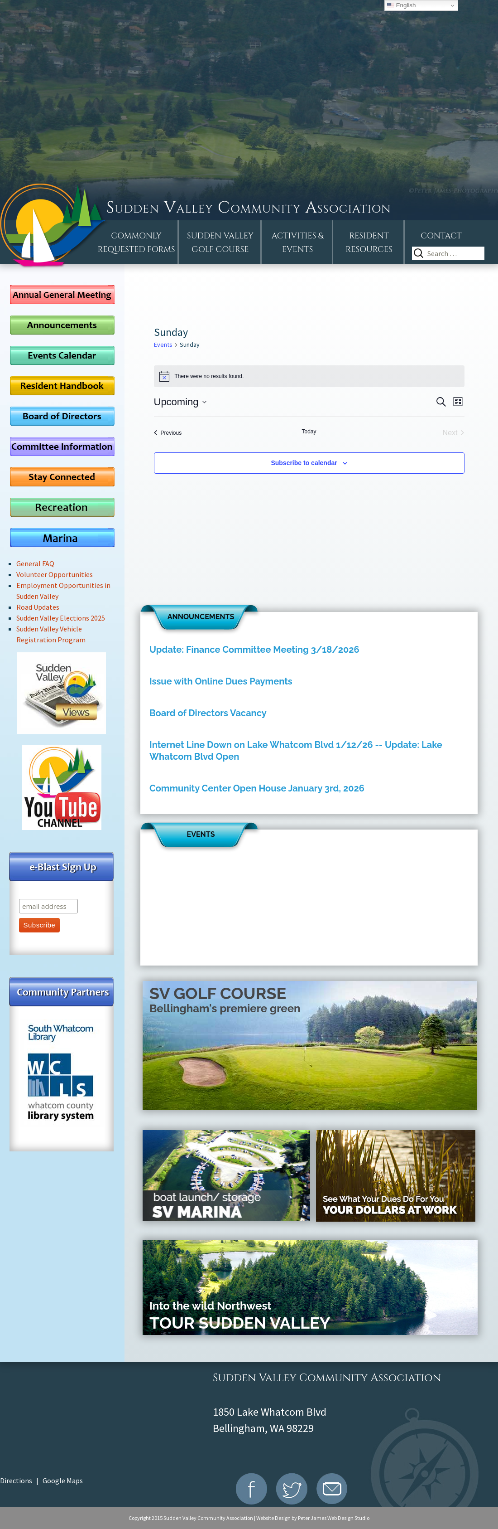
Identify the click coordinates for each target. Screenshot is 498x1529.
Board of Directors (62, 416)
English (401, 5)
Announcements (62, 325)
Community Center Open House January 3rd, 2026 (256, 788)
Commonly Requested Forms (136, 242)
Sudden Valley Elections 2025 (60, 617)
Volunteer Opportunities (54, 574)
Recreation (62, 507)
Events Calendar (62, 355)
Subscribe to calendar (304, 462)
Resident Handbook (62, 385)
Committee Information (62, 446)
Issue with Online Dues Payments (220, 681)
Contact (441, 236)
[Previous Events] (168, 433)
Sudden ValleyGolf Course (220, 242)
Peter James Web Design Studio (333, 1517)
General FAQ (35, 563)
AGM (62, 294)
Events (163, 344)
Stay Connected (62, 476)
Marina (62, 537)
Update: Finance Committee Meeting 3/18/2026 (254, 649)
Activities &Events (298, 242)
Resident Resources (368, 242)
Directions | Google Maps (41, 1480)
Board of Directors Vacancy (208, 713)
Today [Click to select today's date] (309, 431)
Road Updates (37, 607)
